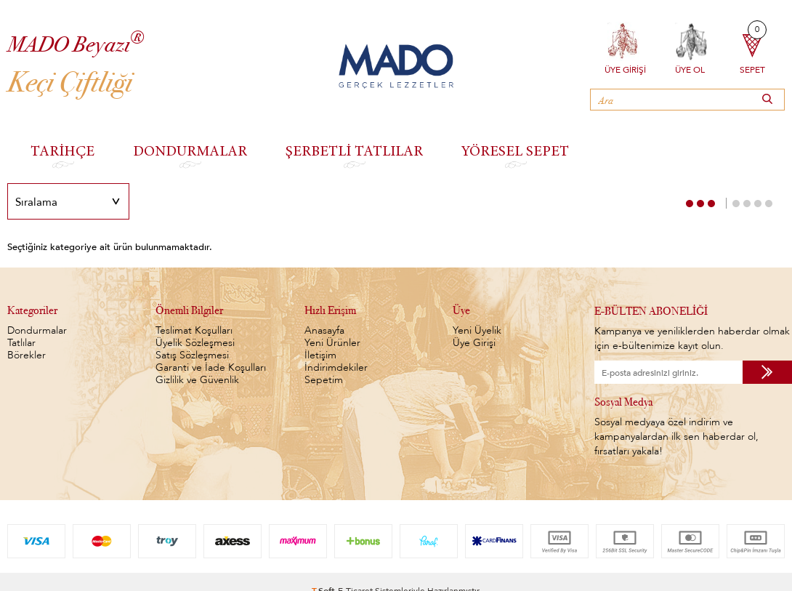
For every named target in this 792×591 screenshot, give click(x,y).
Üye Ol (690, 68)
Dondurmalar (37, 330)
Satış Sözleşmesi (192, 355)
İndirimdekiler (336, 367)
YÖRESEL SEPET (515, 150)
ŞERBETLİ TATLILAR (354, 150)
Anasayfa (324, 330)
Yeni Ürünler (332, 343)
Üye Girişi (625, 68)
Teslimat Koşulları (194, 330)
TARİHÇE (62, 150)
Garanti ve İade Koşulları (210, 367)
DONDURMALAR (190, 150)
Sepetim (323, 380)
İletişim (320, 355)
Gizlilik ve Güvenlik (197, 380)
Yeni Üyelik (477, 330)
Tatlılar (21, 343)
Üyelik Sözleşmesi (195, 343)
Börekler (26, 355)
